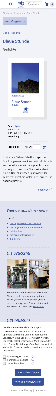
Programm (19, 13)
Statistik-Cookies (13, 363)
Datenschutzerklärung (21, 390)
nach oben (44, 189)
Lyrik (17, 126)
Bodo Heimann (11, 33)
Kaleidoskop (16, 231)
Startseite (8, 13)
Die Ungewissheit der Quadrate (25, 223)
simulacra (15, 238)
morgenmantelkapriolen (22, 234)
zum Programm (15, 21)
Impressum (40, 390)
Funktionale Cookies (15, 359)
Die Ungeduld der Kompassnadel (26, 227)
